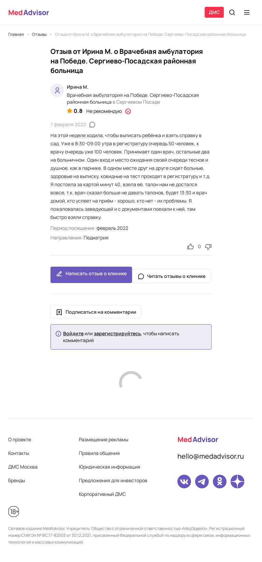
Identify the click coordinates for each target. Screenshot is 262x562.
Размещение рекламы (103, 439)
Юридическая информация (109, 466)
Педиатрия (96, 237)
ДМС (214, 12)
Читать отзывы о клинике (171, 276)
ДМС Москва (23, 466)
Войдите (73, 333)
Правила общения (99, 453)
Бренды (16, 480)
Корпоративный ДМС (102, 494)
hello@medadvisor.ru (210, 456)
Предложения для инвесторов (113, 480)
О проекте (19, 439)
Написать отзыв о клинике (91, 275)
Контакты (18, 453)
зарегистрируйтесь (117, 333)
